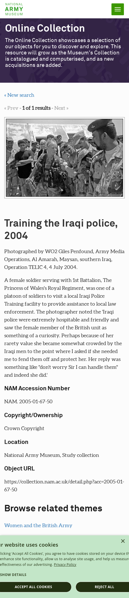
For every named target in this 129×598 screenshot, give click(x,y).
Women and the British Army (38, 525)
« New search (19, 95)
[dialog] (64, 566)
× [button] (123, 541)
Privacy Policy (65, 564)
